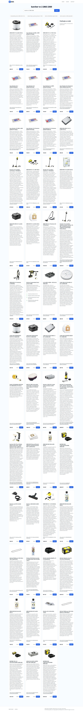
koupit (21, 69)
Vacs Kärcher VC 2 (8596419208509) (14, 86)
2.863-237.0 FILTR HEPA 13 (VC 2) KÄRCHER (49, 336)
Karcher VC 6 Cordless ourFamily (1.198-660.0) (15, 170)
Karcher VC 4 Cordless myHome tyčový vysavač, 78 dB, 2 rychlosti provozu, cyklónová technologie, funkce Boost (66, 226)
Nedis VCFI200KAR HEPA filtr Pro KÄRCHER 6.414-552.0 (16, 385)
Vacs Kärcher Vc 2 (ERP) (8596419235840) (48, 86)
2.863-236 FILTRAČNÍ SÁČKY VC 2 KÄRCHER (66, 336)
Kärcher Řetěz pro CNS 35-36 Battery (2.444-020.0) (66, 612)
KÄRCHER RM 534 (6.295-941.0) (15, 612)
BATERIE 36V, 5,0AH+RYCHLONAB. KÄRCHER (47, 662)
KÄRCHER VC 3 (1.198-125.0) (49, 33)
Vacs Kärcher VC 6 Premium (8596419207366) (32, 129)
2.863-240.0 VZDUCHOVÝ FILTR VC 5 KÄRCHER (32, 336)
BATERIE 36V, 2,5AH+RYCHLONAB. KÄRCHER (64, 445)
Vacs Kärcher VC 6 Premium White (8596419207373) (66, 86)
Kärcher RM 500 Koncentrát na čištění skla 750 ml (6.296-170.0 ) (33, 559)
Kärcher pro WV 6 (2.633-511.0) (15, 504)
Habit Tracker (11, 709)
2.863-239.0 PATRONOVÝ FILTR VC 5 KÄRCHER (15, 336)
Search (57, 10)
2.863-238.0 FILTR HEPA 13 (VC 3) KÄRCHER (66, 283)
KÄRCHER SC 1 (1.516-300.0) (49, 504)
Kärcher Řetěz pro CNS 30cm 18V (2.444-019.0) (16, 559)
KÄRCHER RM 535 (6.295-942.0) (49, 445)
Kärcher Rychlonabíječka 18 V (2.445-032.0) (49, 559)
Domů (63, 1)
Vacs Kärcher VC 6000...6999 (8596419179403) (16, 129)
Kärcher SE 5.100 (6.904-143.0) (48, 612)
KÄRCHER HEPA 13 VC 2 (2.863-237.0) (65, 129)
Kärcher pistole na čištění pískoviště (66, 16)
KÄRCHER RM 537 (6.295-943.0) (32, 612)
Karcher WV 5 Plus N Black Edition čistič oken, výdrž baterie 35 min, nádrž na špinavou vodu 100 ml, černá (16, 446)
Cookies (16, 709)
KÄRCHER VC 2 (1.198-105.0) (32, 169)
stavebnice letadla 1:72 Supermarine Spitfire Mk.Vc (66, 24)
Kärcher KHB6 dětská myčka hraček (51, 16)
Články (67, 1)
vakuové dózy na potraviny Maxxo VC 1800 (34, 16)
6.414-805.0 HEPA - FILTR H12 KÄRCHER (50, 283)
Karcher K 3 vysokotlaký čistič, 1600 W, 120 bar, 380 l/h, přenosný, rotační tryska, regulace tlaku (66, 386)
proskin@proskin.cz (61, 709)
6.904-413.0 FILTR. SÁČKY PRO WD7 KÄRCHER (32, 662)
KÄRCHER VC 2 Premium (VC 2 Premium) (49, 224)
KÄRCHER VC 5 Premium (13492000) (15, 283)
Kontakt (72, 1)
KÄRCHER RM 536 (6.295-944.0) (65, 504)
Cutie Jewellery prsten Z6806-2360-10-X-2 (18, 16)
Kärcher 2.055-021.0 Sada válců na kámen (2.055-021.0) (49, 386)
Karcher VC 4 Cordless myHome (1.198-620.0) (48, 170)
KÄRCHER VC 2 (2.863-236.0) (32, 224)
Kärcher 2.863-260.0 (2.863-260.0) (32, 504)
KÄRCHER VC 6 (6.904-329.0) (66, 169)
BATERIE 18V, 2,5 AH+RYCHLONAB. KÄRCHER (16, 662)
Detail (17, 69)
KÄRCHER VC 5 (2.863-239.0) (16, 33)
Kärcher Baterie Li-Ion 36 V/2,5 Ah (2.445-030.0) (65, 559)
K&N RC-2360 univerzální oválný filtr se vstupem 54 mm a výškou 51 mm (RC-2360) (32, 386)
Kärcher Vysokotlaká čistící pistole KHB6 (32, 283)
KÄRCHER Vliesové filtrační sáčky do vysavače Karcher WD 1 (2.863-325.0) (32, 445)
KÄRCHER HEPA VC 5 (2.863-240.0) (16, 224)
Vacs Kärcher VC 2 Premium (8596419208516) (49, 129)
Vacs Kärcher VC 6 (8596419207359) (30, 86)
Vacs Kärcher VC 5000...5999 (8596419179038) (32, 33)
